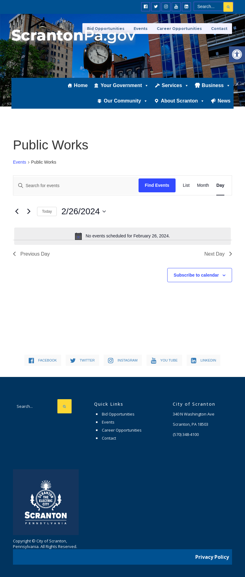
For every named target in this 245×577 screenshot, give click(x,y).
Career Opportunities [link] (179, 28)
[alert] (122, 236)
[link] (237, 54)
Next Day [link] (218, 254)
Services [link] (175, 85)
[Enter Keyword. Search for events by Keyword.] (76, 185)
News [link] (224, 100)
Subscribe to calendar (196, 275)
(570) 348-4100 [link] (186, 434)
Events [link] (19, 162)
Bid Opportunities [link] (118, 414)
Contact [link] (219, 28)
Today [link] (47, 211)
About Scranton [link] (183, 101)
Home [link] (81, 85)
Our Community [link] (126, 101)
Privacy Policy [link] (212, 557)
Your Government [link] (125, 85)
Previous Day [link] (31, 254)
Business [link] (216, 85)
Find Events (157, 185)
